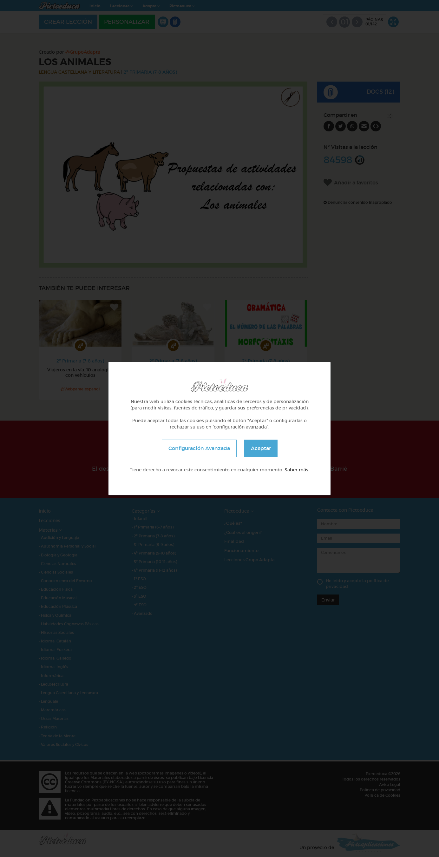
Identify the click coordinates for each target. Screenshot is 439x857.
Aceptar (261, 448)
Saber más (296, 470)
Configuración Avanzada (199, 448)
